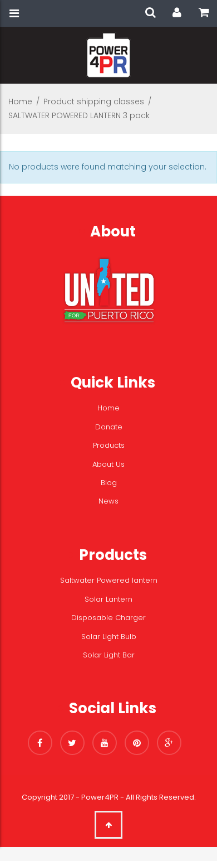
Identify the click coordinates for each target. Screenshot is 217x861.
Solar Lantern (108, 599)
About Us (108, 464)
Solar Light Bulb (108, 636)
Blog (109, 482)
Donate (108, 427)
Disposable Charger (108, 617)
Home (20, 101)
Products (109, 445)
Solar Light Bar (109, 655)
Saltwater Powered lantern (108, 580)
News (108, 501)
